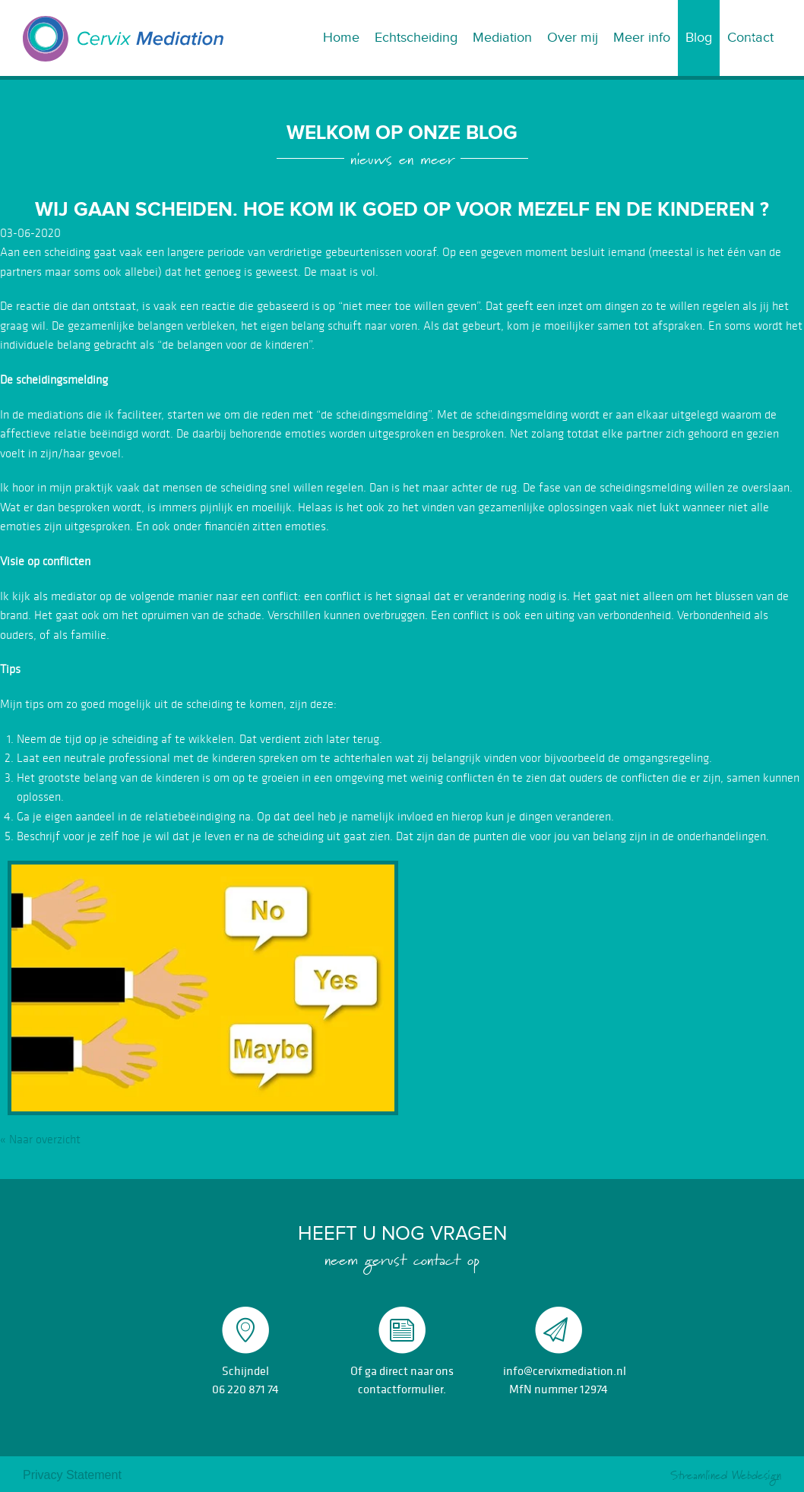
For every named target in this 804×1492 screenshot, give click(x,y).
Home (341, 38)
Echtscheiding (416, 38)
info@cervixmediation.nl (564, 1370)
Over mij (572, 38)
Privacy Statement (72, 1474)
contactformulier (400, 1388)
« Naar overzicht (40, 1139)
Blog (698, 38)
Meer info (641, 38)
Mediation (502, 38)
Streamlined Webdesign (725, 1475)
